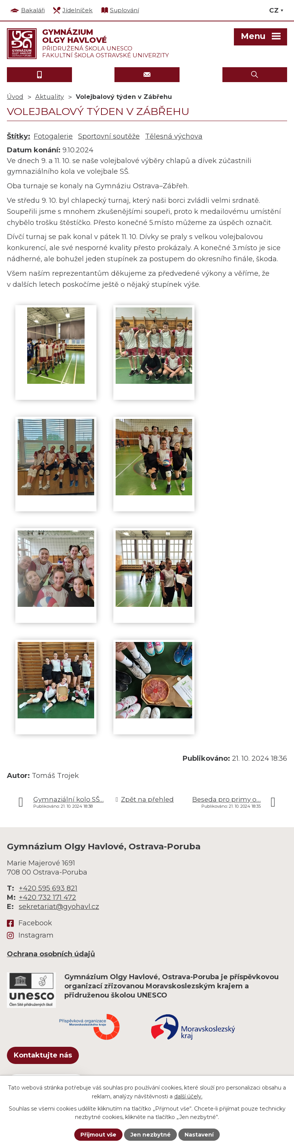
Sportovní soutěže (109, 136)
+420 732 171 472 (47, 897)
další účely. (188, 1096)
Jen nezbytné (151, 1134)
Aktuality (49, 96)
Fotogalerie (53, 136)
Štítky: (18, 136)
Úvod (15, 96)
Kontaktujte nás (43, 1055)
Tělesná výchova (174, 136)
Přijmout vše (98, 1134)
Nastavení (199, 1134)
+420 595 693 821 (48, 888)
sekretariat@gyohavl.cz (59, 906)
